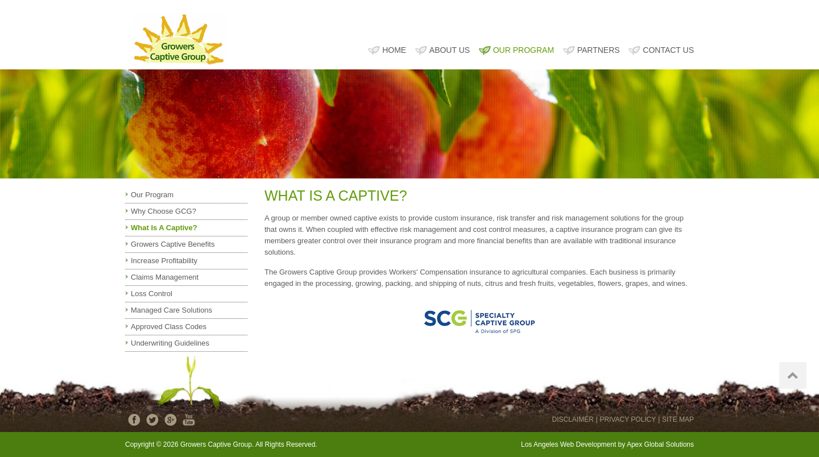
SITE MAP (678, 419)
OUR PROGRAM (523, 50)
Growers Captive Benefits (172, 244)
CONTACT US (668, 50)
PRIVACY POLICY (627, 419)
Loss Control (151, 293)
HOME (394, 50)
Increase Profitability (164, 260)
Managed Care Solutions (171, 310)
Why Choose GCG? (163, 211)
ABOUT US (449, 50)
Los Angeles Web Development (568, 444)
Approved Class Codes (168, 326)
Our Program (152, 194)
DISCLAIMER (572, 419)
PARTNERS (598, 50)
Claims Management (164, 277)
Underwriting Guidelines (170, 343)
